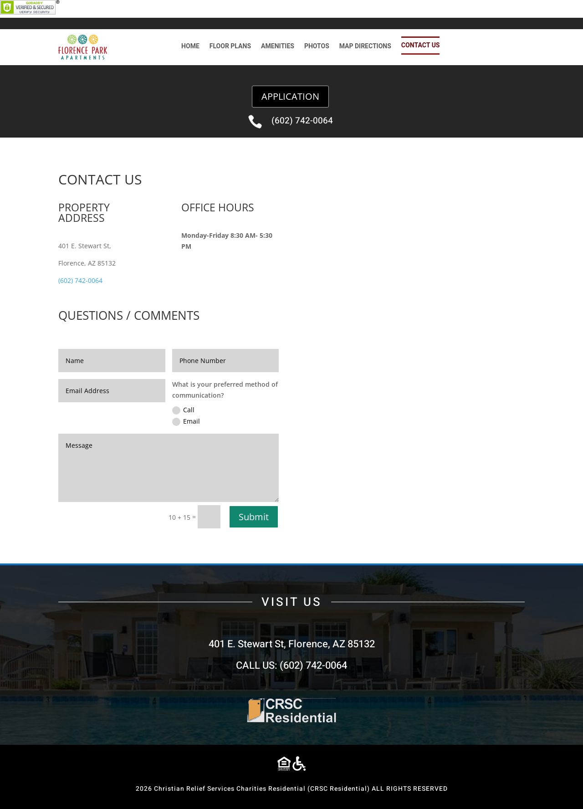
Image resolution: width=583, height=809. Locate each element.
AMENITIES (277, 47)
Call (183, 410)
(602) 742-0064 (302, 120)
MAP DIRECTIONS (365, 47)
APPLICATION (290, 96)
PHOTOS (316, 47)
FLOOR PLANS (230, 47)
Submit (254, 517)
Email (186, 421)
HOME (190, 47)
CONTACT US (420, 45)
